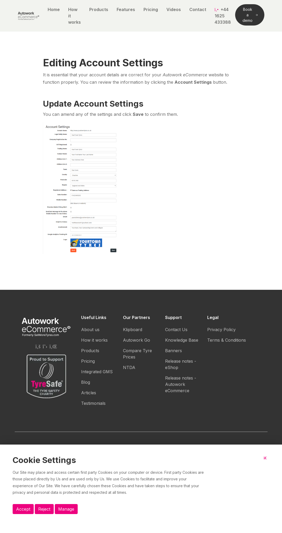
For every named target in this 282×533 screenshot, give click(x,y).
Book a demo (250, 15)
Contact (197, 9)
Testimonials (93, 403)
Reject (44, 509)
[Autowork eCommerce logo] (28, 15)
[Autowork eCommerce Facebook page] (37, 346)
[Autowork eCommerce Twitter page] (45, 346)
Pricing (151, 9)
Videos (173, 9)
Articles (88, 392)
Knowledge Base (181, 340)
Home (54, 9)
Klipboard (132, 329)
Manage (66, 509)
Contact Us (176, 329)
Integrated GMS (97, 371)
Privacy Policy (221, 329)
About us (90, 329)
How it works (74, 16)
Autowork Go (136, 340)
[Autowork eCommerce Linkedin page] (53, 346)
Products (98, 9)
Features (126, 9)
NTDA (129, 367)
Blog (85, 382)
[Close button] (267, 462)
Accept (23, 509)
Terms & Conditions (226, 340)
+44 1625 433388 (223, 16)
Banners (173, 350)
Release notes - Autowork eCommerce (180, 384)
